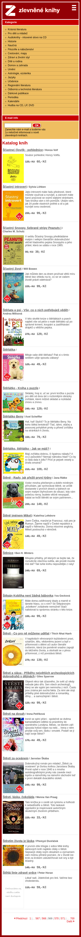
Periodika (13, 97)
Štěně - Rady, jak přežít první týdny (27, 477)
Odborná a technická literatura (25, 89)
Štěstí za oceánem (15, 758)
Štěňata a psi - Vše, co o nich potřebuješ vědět (35, 310)
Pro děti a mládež (17, 33)
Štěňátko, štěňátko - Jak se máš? (26, 448)
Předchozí (20, 918)
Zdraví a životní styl (19, 57)
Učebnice (13, 81)
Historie (12, 41)
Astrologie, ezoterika (19, 73)
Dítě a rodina (15, 61)
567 (38, 918)
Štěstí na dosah (13, 713)
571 (63, 918)
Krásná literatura (17, 29)
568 (44, 918)
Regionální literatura (19, 85)
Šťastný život (12, 268)
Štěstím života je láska (18, 841)
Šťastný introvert (15, 186)
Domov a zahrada (18, 65)
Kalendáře (13, 101)
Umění (11, 69)
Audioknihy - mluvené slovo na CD (27, 37)
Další (70, 921)
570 (56, 918)
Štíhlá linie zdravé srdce (19, 872)
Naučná (12, 45)
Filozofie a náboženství (21, 49)
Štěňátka (9, 349)
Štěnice (8, 553)
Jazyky (12, 77)
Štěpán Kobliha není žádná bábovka (28, 595)
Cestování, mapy (17, 53)
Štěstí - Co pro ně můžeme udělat (26, 633)
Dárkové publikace (18, 93)
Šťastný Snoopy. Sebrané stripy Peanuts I (32, 228)
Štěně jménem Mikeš (17, 515)
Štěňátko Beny (13, 416)
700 (72, 918)
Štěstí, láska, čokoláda (18, 797)
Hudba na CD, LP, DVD (21, 105)
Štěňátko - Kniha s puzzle (20, 388)
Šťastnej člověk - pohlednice (23, 150)
